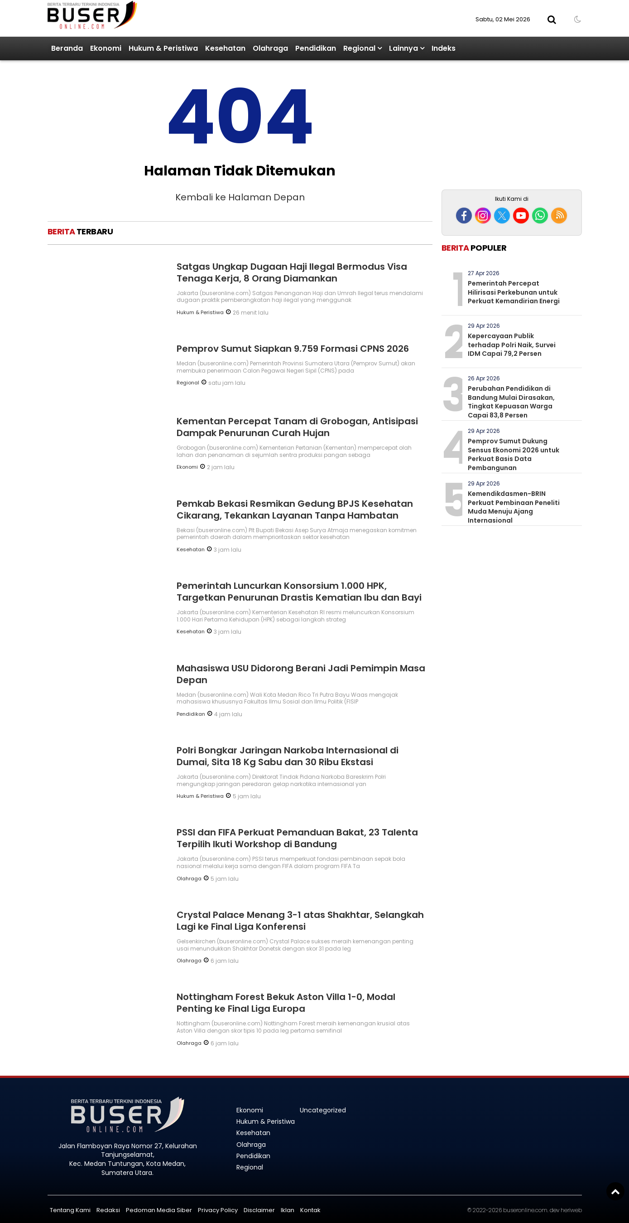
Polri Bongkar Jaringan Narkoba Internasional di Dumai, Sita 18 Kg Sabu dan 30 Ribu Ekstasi (288, 756)
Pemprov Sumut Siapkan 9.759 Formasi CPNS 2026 (293, 348)
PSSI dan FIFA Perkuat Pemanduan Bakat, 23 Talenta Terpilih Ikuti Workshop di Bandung (297, 838)
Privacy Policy (218, 1210)
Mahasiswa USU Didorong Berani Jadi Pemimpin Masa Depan (301, 674)
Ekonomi (105, 48)
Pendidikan (315, 48)
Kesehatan (225, 48)
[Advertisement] (512, 126)
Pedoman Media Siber (159, 1210)
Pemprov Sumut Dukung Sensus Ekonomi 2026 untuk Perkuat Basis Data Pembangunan (513, 454)
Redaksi (108, 1210)
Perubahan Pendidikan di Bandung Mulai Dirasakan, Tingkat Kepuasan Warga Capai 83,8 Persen (511, 402)
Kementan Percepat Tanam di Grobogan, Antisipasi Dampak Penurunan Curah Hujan (297, 427)
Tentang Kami (70, 1210)
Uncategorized (323, 1110)
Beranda (67, 48)
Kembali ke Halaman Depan (240, 197)
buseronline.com (525, 1210)
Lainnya (403, 48)
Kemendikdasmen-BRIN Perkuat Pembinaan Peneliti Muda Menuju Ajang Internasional (514, 507)
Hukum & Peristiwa (163, 48)
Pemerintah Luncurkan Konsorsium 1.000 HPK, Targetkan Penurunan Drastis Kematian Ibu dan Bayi (299, 591)
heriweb (571, 1210)
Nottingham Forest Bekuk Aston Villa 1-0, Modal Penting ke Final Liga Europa (286, 1002)
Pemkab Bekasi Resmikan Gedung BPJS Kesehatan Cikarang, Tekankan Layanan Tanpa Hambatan (295, 509)
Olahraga (270, 48)
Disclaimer (259, 1210)
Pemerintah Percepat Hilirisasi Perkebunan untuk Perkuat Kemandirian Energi (514, 292)
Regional (359, 48)
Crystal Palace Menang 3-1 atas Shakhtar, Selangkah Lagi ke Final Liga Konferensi (300, 920)
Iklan (287, 1210)
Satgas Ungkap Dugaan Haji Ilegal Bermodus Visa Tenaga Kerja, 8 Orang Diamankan (292, 272)
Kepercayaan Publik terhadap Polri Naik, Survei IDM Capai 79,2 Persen (512, 344)
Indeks (444, 48)
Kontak (310, 1210)
